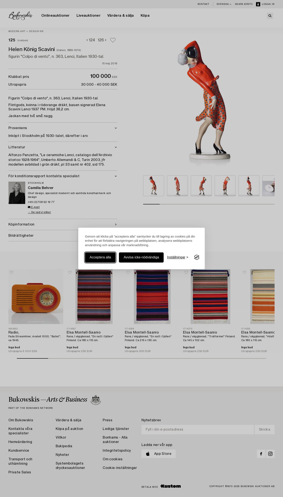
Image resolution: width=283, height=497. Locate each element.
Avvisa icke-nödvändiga (141, 257)
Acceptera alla (100, 257)
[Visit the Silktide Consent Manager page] (197, 257)
